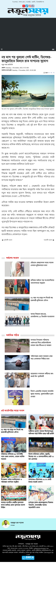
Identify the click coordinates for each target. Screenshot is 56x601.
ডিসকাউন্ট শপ (40, 2)
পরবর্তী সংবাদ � (49, 240)
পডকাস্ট (28, 2)
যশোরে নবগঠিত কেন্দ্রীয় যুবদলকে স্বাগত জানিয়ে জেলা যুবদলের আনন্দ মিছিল (13, 505)
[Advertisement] (28, 32)
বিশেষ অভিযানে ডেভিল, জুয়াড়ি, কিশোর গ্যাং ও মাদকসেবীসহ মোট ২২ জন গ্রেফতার (41, 456)
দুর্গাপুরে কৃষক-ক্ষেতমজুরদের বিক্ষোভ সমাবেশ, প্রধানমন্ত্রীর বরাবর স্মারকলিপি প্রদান (41, 505)
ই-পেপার (15, 2)
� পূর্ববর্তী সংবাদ (7, 240)
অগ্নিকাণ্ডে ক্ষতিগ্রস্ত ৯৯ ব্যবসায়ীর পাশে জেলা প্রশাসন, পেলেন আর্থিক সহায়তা (12, 456)
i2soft (28, 554)
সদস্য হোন (22, 2)
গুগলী (33, 2)
